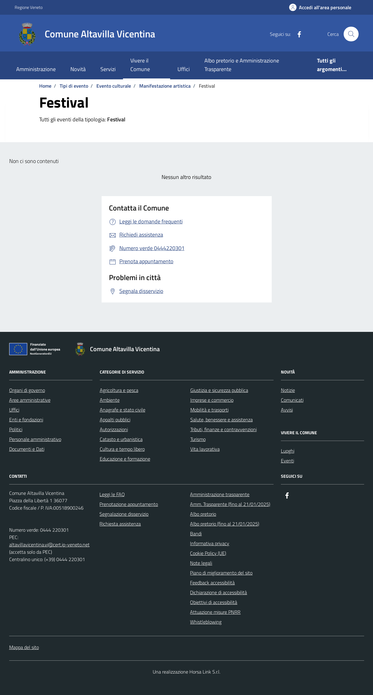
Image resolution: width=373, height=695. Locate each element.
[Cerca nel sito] (351, 34)
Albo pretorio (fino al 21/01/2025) (224, 523)
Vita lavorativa (205, 449)
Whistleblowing (206, 621)
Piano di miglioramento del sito (221, 572)
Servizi (108, 69)
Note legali (201, 563)
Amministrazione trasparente (219, 494)
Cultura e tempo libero (122, 449)
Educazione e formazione (125, 458)
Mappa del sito (24, 647)
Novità (78, 69)
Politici (15, 429)
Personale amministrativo (35, 439)
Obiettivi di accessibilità (213, 602)
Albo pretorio (203, 514)
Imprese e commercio (211, 400)
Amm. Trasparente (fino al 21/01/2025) (230, 504)
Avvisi (287, 409)
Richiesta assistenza (120, 523)
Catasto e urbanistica (121, 439)
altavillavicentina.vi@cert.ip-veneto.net (49, 544)
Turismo (198, 439)
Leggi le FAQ (112, 494)
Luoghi (287, 450)
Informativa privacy (209, 543)
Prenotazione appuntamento (128, 504)
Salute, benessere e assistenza (221, 419)
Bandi (196, 533)
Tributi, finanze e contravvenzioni (223, 429)
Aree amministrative (29, 400)
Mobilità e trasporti (209, 409)
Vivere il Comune (140, 64)
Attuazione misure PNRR (215, 612)
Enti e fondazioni (26, 419)
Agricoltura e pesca (119, 390)
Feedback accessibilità (212, 582)
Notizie (288, 390)
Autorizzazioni (114, 429)
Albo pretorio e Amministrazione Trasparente (241, 64)
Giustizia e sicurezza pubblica (219, 390)
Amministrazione (36, 69)
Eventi (287, 460)
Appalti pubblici (115, 419)
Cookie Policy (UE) (208, 553)
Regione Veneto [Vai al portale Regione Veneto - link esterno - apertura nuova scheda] (29, 7)
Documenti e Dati (26, 449)
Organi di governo (27, 390)
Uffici (183, 69)
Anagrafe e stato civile (122, 409)
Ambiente (110, 400)
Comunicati (292, 400)
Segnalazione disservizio (123, 514)
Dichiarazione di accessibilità (218, 592)
